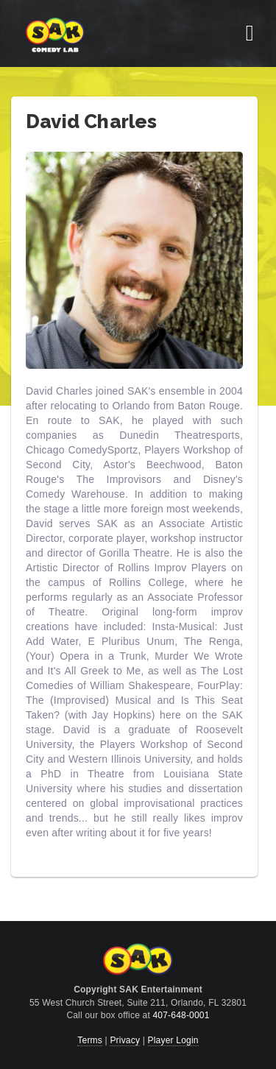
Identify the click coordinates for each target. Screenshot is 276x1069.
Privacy (125, 1040)
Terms (89, 1040)
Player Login (173, 1040)
